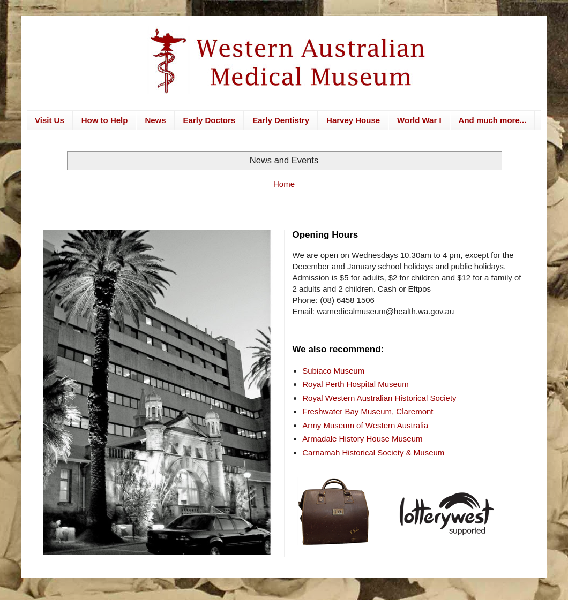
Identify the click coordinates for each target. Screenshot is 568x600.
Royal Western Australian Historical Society (379, 397)
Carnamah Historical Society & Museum (373, 452)
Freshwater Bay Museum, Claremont (367, 411)
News (155, 120)
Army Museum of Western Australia (365, 425)
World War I (419, 120)
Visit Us (49, 120)
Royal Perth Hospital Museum (355, 384)
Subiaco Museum (333, 370)
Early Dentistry (280, 120)
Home (284, 183)
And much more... (493, 120)
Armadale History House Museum (362, 438)
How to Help (104, 120)
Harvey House (353, 120)
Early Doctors (209, 120)
